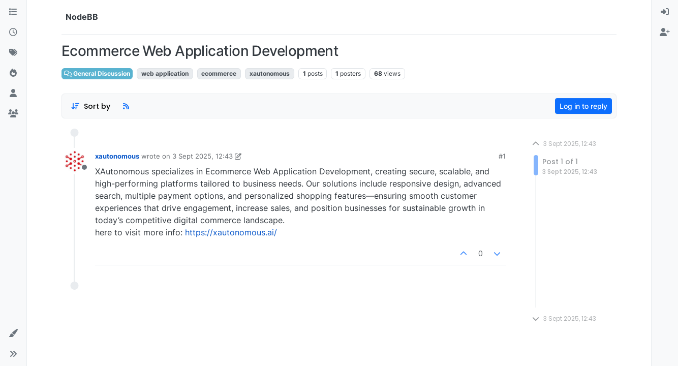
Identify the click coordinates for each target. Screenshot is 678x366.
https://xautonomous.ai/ (231, 232)
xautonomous (117, 156)
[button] (13, 333)
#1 (502, 156)
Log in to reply (583, 106)
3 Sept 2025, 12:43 (202, 156)
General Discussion (97, 73)
